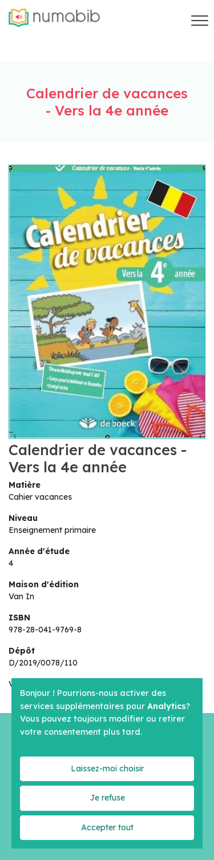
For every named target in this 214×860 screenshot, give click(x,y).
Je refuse (107, 798)
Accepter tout (107, 827)
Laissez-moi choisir (107, 768)
